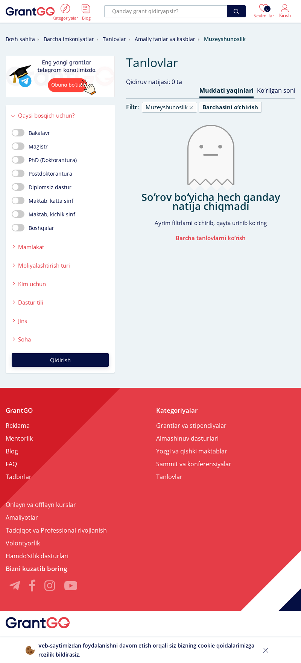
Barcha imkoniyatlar (69, 39)
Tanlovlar (114, 39)
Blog (12, 451)
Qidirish (60, 360)
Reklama (18, 425)
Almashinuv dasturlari (187, 438)
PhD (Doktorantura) (44, 160)
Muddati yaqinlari (226, 90)
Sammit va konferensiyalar (193, 464)
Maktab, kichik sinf (43, 214)
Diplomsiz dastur (41, 187)
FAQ (11, 464)
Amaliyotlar (22, 517)
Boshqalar (33, 227)
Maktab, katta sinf (42, 200)
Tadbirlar (19, 477)
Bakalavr (31, 132)
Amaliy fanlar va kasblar (165, 39)
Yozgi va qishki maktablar (191, 451)
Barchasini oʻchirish (230, 107)
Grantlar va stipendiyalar (191, 425)
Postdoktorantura (42, 173)
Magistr (30, 146)
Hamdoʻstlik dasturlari (37, 556)
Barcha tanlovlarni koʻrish (211, 238)
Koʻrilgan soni (276, 90)
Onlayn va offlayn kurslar (41, 505)
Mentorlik (19, 438)
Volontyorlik (23, 543)
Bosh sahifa (20, 39)
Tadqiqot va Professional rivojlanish (56, 530)
